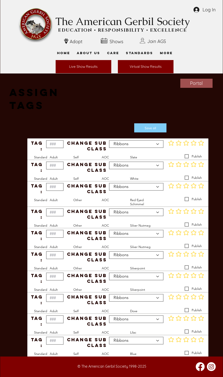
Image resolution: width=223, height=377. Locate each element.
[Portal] (196, 83)
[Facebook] (200, 366)
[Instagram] (211, 366)
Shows (116, 41)
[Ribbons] (136, 144)
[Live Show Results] (83, 66)
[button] (166, 53)
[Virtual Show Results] (146, 66)
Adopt (76, 41)
